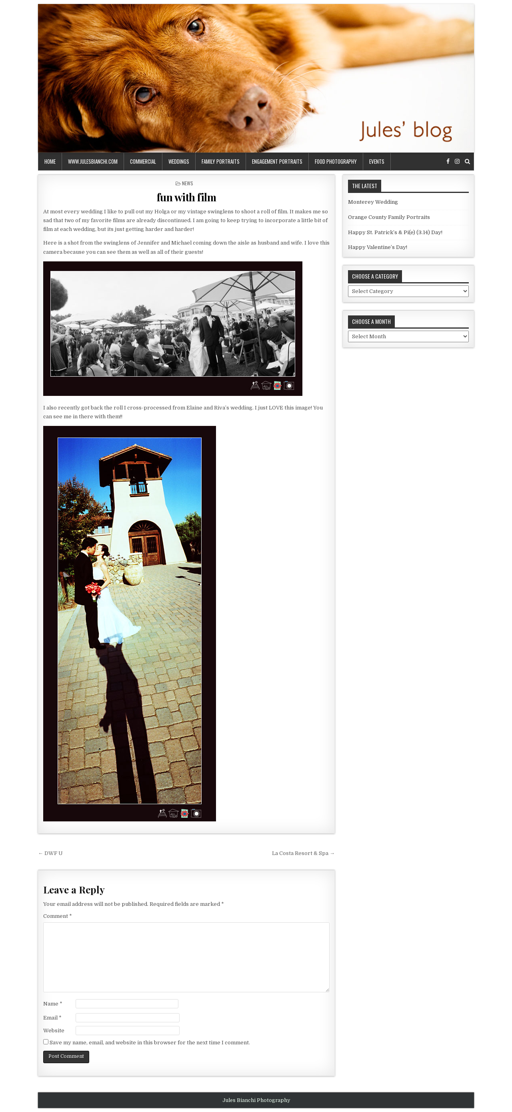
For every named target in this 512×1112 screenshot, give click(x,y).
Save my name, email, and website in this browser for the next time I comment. (150, 1043)
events (376, 161)
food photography (336, 161)
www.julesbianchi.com (93, 161)
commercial (143, 161)
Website (53, 1031)
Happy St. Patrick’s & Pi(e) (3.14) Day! (395, 232)
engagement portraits (277, 161)
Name (52, 1004)
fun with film (186, 197)
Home (50, 161)
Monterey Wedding (373, 202)
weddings (178, 161)
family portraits (221, 161)
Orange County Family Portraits (389, 217)
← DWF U (50, 853)
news (187, 183)
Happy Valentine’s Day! (377, 247)
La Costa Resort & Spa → (303, 853)
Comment (57, 916)
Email (52, 1018)
